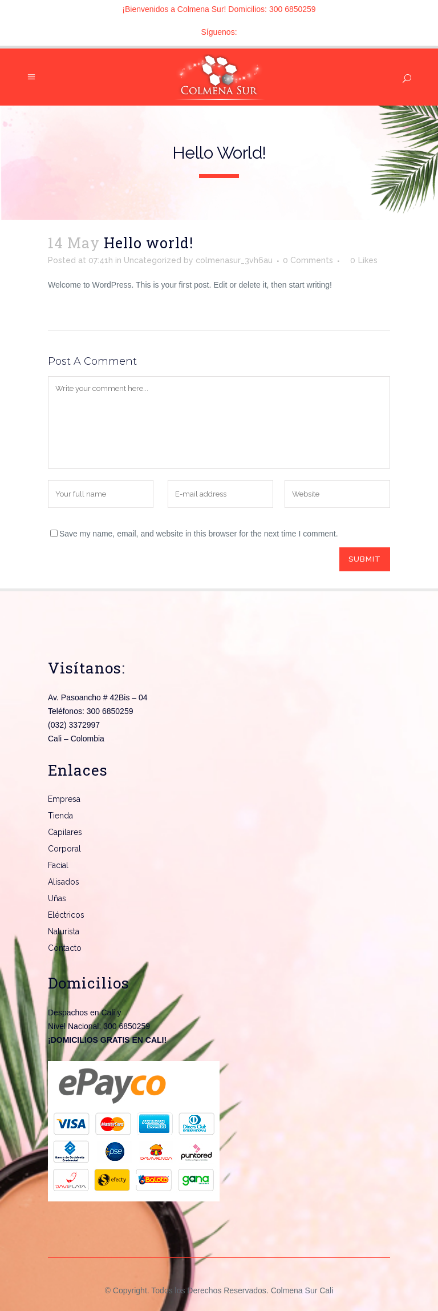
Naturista (63, 931)
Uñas (57, 898)
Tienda (60, 815)
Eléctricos (66, 914)
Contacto (65, 948)
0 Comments (308, 260)
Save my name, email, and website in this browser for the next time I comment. (198, 533)
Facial (58, 865)
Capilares (65, 832)
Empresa (64, 799)
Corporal (64, 848)
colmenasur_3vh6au (234, 260)
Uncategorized (152, 260)
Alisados (63, 881)
